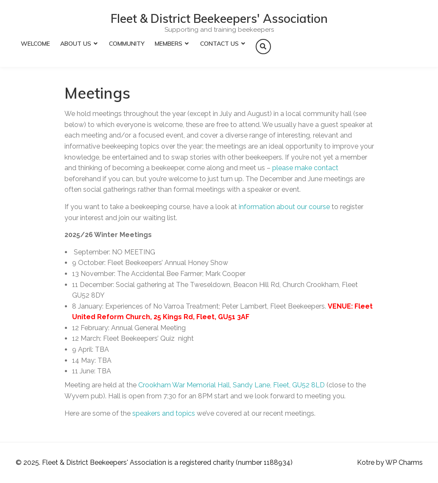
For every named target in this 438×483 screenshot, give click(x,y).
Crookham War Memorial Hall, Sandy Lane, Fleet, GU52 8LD (231, 385)
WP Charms (404, 462)
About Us (75, 43)
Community (127, 43)
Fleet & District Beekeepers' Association (219, 19)
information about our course (284, 207)
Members (168, 43)
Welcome (35, 43)
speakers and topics (163, 413)
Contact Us (219, 43)
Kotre (365, 462)
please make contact (305, 168)
